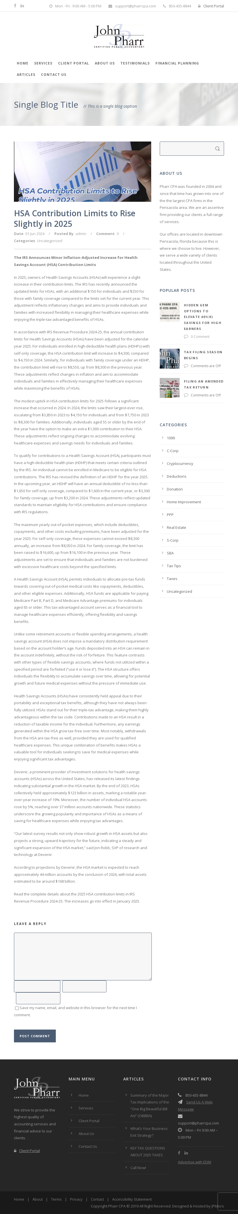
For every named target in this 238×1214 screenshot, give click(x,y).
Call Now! (138, 1167)
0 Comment (176, 324)
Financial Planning (177, 63)
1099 (171, 420)
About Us (105, 63)
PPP (170, 496)
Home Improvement (184, 484)
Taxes (172, 560)
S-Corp (172, 522)
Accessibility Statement (132, 1199)
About (37, 1199)
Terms (56, 1199)
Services (43, 63)
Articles (26, 74)
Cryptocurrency (180, 445)
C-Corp (172, 432)
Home (22, 63)
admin (80, 233)
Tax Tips (174, 547)
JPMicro (218, 1206)
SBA (170, 535)
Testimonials (135, 63)
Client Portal (211, 6)
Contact (97, 1199)
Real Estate (176, 509)
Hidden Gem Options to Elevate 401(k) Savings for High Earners (188, 311)
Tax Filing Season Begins (187, 340)
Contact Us (53, 74)
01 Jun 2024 (34, 233)
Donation (175, 471)
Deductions (176, 458)
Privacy (76, 1199)
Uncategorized (49, 240)
